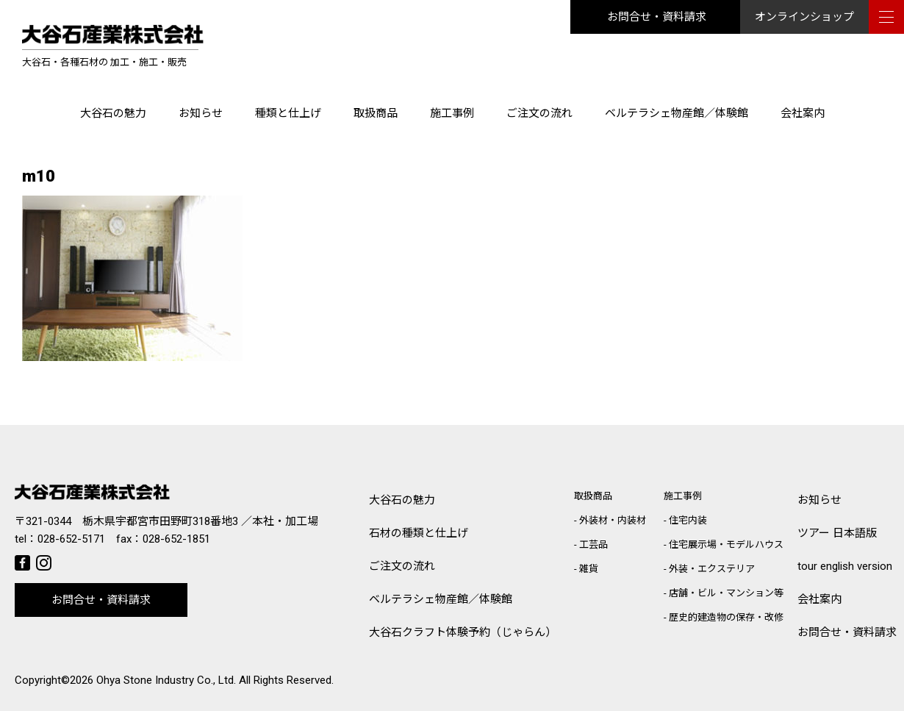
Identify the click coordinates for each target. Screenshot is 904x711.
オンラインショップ (804, 17)
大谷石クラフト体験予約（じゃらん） (462, 632)
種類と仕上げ (288, 113)
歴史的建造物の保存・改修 (726, 617)
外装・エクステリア (712, 568)
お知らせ (201, 113)
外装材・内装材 (612, 520)
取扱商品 (376, 113)
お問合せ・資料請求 (656, 17)
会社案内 (803, 113)
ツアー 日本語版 (837, 533)
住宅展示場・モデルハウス (726, 544)
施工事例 (452, 113)
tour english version (844, 566)
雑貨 (588, 568)
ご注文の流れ (539, 113)
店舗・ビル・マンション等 (726, 593)
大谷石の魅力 (113, 113)
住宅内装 (688, 520)
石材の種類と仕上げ (418, 533)
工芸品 (593, 544)
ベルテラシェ (440, 599)
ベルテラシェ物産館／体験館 (676, 113)
